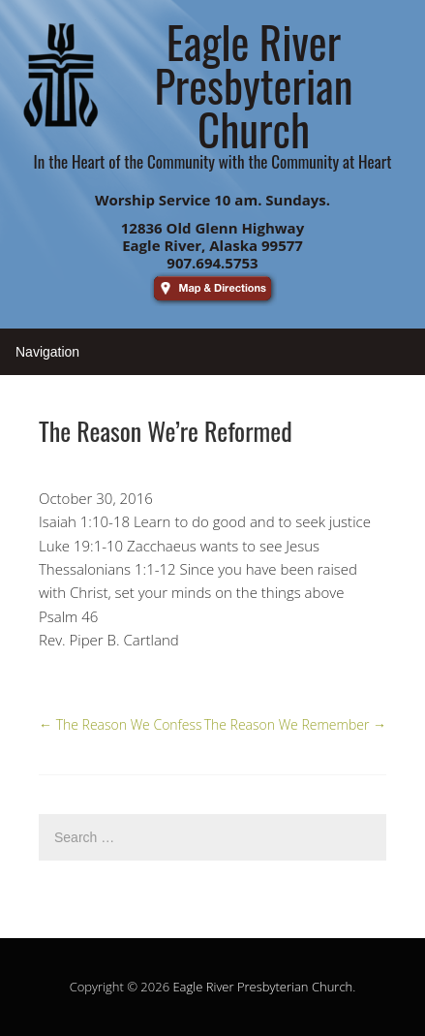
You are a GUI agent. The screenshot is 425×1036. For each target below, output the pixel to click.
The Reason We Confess (120, 724)
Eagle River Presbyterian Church (262, 986)
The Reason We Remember (295, 724)
